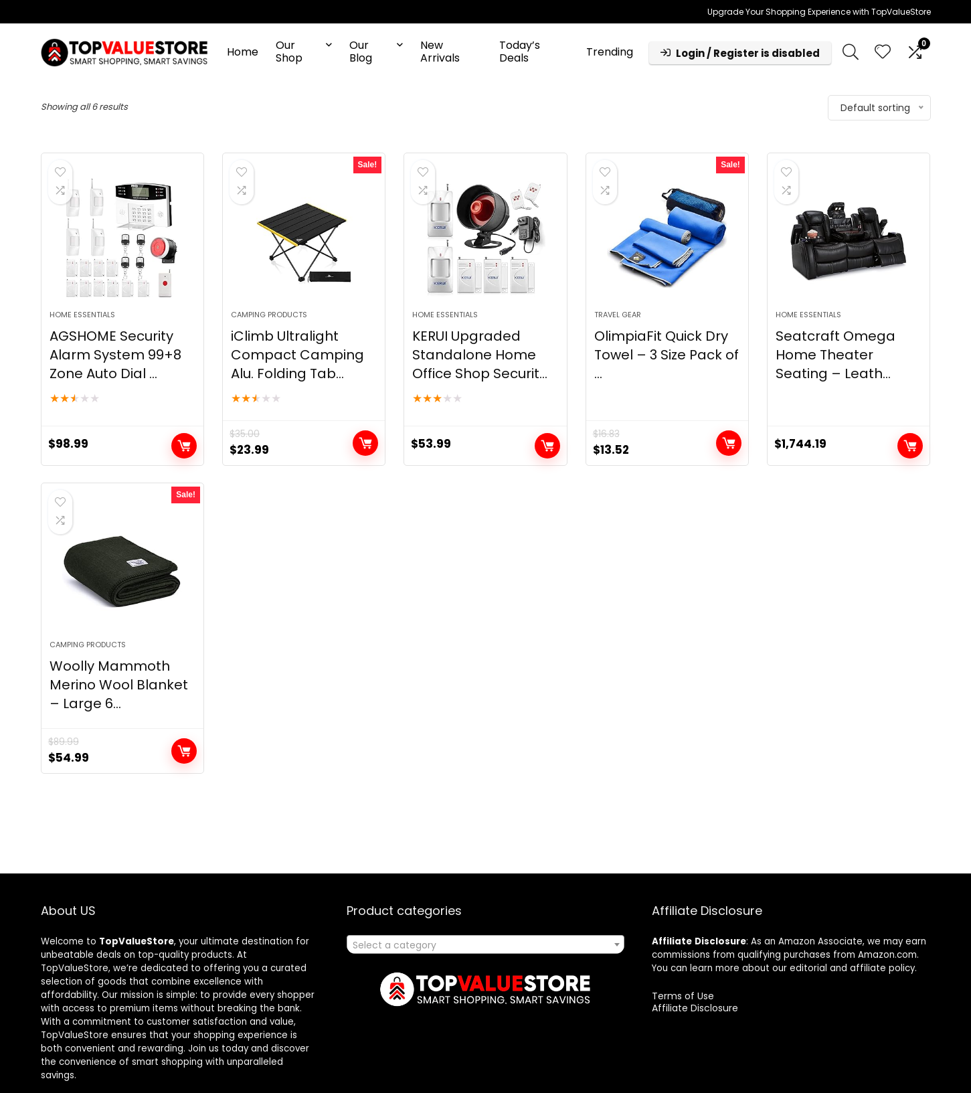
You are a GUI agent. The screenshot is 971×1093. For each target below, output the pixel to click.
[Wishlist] (883, 52)
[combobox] (485, 944)
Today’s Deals (519, 51)
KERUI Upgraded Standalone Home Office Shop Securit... (479, 355)
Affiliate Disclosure (695, 1008)
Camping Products (269, 314)
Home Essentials (82, 314)
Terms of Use (683, 996)
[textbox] (485, 945)
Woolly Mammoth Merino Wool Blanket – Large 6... (119, 685)
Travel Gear (617, 314)
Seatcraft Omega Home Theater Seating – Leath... (835, 355)
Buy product (184, 446)
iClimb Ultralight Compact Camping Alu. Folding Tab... (297, 355)
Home (242, 52)
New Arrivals (440, 51)
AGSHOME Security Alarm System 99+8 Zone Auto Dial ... (115, 355)
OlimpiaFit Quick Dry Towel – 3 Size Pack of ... (666, 355)
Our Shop (289, 51)
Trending (609, 52)
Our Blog (360, 51)
